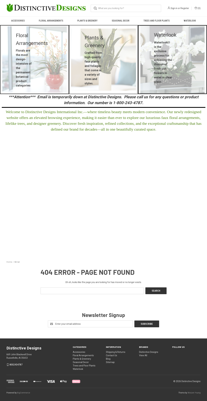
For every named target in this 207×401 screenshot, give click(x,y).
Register (184, 8)
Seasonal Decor (120, 20)
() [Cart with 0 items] (198, 8)
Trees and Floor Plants (156, 20)
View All (143, 355)
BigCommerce (23, 393)
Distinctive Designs (148, 352)
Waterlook (190, 20)
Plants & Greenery (87, 20)
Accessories (18, 20)
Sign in (174, 8)
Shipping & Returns (115, 352)
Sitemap (110, 362)
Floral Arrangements (51, 20)
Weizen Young (194, 393)
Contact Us (111, 355)
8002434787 (16, 364)
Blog (108, 359)
